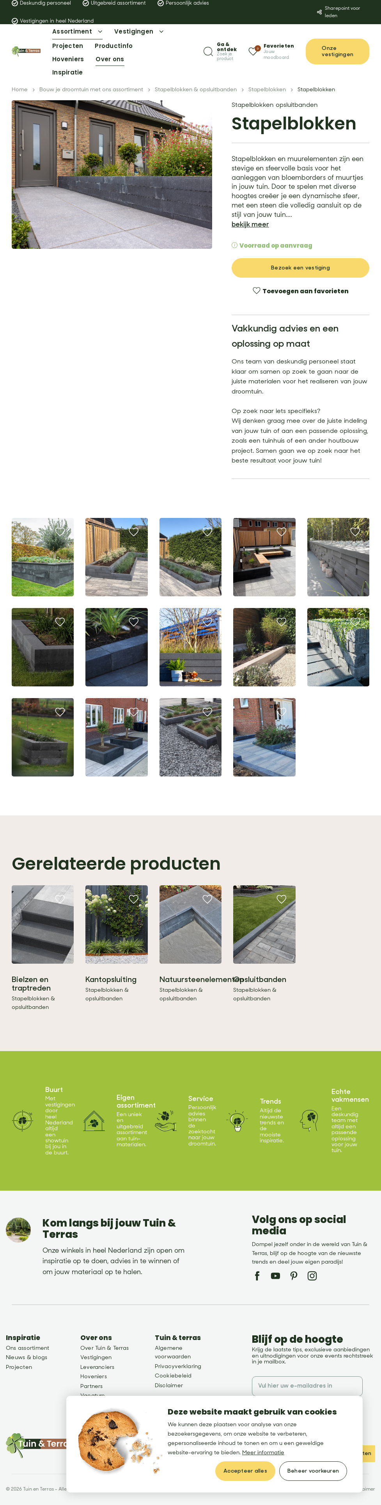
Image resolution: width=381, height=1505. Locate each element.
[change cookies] (313, 1471)
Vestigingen (96, 1357)
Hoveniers (93, 1376)
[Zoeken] (220, 52)
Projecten (19, 1367)
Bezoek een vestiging (300, 267)
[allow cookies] (245, 1471)
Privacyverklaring (178, 1366)
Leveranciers (97, 1367)
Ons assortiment (28, 1348)
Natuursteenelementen (201, 979)
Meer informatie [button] (263, 1452)
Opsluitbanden (259, 979)
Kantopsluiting (110, 979)
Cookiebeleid (173, 1375)
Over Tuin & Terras (104, 1348)
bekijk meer (250, 224)
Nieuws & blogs (26, 1357)
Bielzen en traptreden (31, 984)
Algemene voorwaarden (173, 1352)
